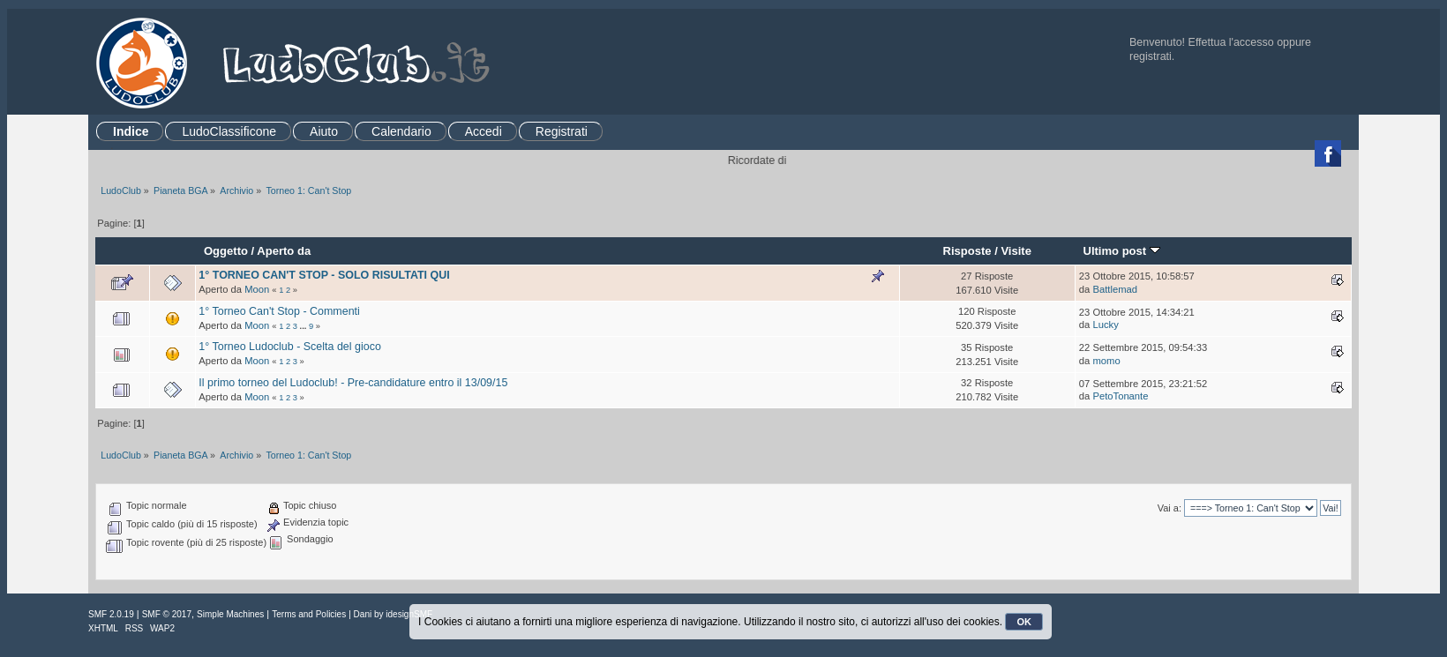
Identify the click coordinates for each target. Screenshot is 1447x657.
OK (1023, 621)
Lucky (1105, 324)
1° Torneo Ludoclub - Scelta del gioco (289, 346)
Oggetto (226, 251)
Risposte (966, 251)
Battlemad (1114, 289)
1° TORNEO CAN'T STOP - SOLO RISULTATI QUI (324, 275)
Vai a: (1169, 508)
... (304, 326)
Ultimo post (1121, 251)
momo (1106, 360)
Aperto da (284, 251)
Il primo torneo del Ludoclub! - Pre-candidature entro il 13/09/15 (353, 383)
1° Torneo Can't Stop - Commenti (279, 311)
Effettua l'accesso (1231, 42)
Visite (1016, 251)
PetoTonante (1120, 396)
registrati (1150, 56)
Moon (256, 289)
